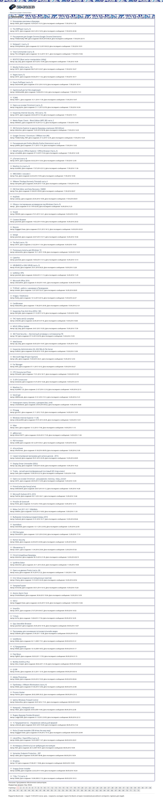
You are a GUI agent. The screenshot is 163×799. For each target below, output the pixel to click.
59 (85, 790)
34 (135, 788)
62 (97, 790)
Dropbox (16, 761)
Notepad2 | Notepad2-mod (23, 707)
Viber (15, 425)
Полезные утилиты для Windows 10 (27, 250)
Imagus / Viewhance (20, 296)
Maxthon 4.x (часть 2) (21, 166)
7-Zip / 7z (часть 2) (20, 776)
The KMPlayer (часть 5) (22, 29)
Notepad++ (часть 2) (21, 44)
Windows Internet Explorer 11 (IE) (26, 418)
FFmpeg (16, 410)
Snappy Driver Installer (21, 768)
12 (52, 788)
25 (101, 788)
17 (71, 788)
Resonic (16, 227)
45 (33, 790)
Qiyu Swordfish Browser (22, 623)
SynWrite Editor (19, 562)
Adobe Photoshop (20, 677)
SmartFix (16, 608)
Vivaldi (15, 212)
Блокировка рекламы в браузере (26, 21)
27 (109, 788)
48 (44, 790)
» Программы (16, 17)
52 (59, 790)
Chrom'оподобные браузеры (24, 555)
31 (124, 788)
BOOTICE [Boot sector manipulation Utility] (29, 59)
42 (21, 790)
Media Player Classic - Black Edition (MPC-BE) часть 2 (33, 120)
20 (82, 788)
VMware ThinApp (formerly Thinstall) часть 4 (30, 181)
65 (108, 790)
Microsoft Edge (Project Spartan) (25, 357)
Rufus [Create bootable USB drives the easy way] (32, 730)
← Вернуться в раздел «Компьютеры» (19, 12)
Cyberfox (16, 257)
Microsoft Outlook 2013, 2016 (24, 494)
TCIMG (15, 97)
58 (82, 790)
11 (48, 788)
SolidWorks (17, 639)
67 (116, 790)
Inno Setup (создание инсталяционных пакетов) (32, 578)
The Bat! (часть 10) (20, 242)
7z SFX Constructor (20, 379)
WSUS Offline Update (21, 326)
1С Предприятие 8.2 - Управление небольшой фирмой (35, 723)
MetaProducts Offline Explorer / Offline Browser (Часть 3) (35, 151)
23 (93, 788)
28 (112, 788)
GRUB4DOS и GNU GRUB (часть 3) (26, 265)
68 (119, 790)
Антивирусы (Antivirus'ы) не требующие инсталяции (34, 745)
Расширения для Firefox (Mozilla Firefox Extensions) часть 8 (36, 143)
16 (67, 788)
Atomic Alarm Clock (20, 593)
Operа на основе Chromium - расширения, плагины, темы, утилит (39, 479)
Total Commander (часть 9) (23, 52)
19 (78, 788)
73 (138, 790)
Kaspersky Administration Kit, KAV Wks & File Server (33, 349)
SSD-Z (15, 601)
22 (90, 788)
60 (89, 790)
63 (100, 790)
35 (139, 788)
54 (67, 790)
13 (56, 788)
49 (48, 790)
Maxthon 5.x (17, 387)
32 (127, 788)
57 (78, 790)
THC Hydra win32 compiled (23, 318)
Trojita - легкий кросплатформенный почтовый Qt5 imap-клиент (39, 471)
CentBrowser (18, 303)
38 (150, 788)
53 (63, 790)
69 (123, 790)
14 (60, 788)
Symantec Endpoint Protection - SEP (27, 753)
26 (105, 788)
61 (93, 790)
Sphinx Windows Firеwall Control (25, 700)
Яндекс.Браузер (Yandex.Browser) (26, 715)
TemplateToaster (19, 585)
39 (10, 790)
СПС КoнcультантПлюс (22, 372)
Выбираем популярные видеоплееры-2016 (30, 517)
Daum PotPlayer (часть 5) (23, 82)
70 (127, 790)
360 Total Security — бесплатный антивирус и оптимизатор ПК (38, 334)
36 (142, 788)
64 (104, 790)
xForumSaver (18, 448)
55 (70, 790)
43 (25, 790)
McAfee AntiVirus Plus (21, 662)
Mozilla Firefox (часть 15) (22, 67)
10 (44, 788)
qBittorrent (17, 433)
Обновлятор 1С (19, 547)
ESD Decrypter (18, 532)
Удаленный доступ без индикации (27, 90)
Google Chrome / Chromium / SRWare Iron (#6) (31, 135)
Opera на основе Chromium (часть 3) (27, 105)
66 (112, 790)
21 (86, 788)
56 (74, 790)
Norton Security (19, 540)
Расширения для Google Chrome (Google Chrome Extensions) (37, 36)
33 (131, 788)
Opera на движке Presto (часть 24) (26, 570)
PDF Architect (18, 440)
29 (116, 788)
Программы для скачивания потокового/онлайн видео (35, 631)
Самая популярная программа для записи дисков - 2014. (36, 456)
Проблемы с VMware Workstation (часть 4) (30, 684)
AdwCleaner (17, 341)
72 (134, 790)
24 (97, 788)
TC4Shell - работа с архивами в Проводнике (30, 288)
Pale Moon (17, 654)
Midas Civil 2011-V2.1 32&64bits (25, 509)
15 (63, 788)
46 (36, 790)
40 (14, 790)
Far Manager (18, 364)
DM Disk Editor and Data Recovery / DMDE (29, 189)
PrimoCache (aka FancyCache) (24, 486)
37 (146, 788)
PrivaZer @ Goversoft (21, 501)
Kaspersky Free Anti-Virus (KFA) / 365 (27, 311)
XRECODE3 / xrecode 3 (21, 174)
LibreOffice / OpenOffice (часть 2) (26, 738)
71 (131, 790)
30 (120, 788)
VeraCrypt (17, 395)
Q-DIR (15, 669)
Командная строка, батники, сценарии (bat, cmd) (32, 402)
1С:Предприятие (19, 646)
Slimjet (15, 235)
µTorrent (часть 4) (20, 158)
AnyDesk (16, 196)
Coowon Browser (19, 219)
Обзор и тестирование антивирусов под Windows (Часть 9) (37, 204)
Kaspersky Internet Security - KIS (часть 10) (29, 113)
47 (40, 790)
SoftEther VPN (18, 273)
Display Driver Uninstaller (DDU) (25, 463)
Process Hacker (19, 692)
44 (29, 790)
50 (52, 790)
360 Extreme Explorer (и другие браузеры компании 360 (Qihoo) (38, 128)
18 (75, 788)
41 (18, 790)
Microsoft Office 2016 (21, 280)
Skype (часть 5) (19, 74)
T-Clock (15, 616)
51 (55, 790)
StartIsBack (17, 524)
